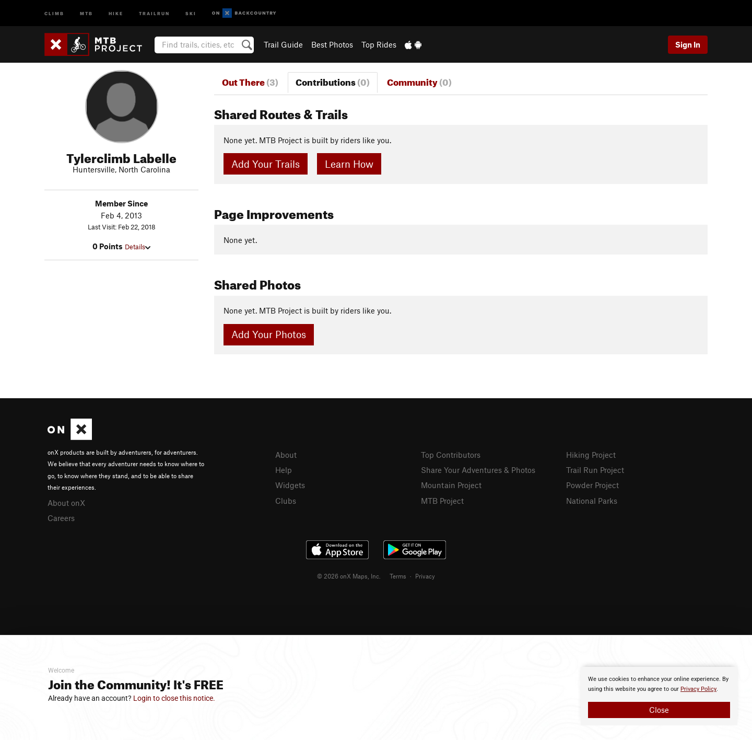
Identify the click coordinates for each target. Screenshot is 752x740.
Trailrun (154, 12)
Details (137, 246)
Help (283, 470)
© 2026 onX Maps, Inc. (349, 576)
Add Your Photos (268, 334)
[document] (659, 696)
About (286, 454)
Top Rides (378, 44)
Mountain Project (451, 485)
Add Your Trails (265, 164)
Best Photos (332, 44)
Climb (54, 12)
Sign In (687, 44)
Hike (116, 12)
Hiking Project (591, 454)
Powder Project (592, 485)
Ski (190, 12)
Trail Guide (283, 44)
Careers (61, 518)
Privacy (425, 576)
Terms (398, 576)
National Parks (591, 500)
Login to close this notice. (174, 698)
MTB (86, 12)
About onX (66, 502)
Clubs (285, 500)
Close (659, 709)
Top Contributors (450, 454)
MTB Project (442, 500)
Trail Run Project (595, 470)
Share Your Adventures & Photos (478, 470)
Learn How (349, 164)
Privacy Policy (698, 689)
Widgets (290, 485)
